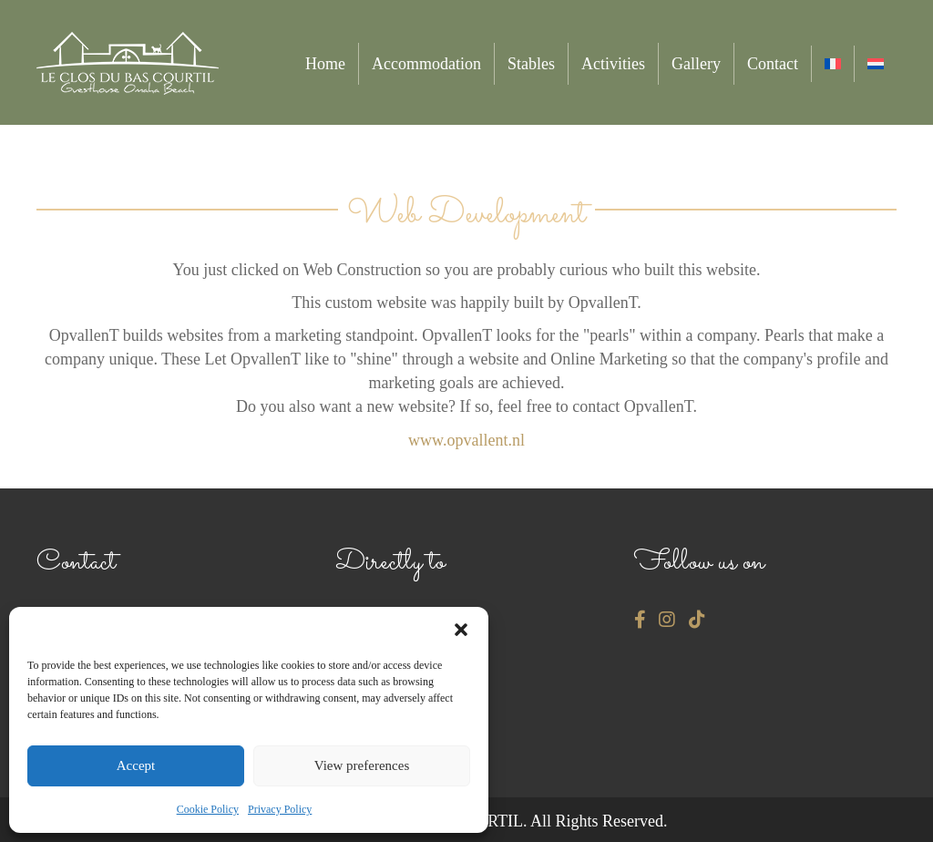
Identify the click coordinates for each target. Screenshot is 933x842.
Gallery (696, 64)
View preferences (361, 765)
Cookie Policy (208, 809)
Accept (136, 765)
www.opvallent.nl (466, 440)
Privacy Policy (280, 809)
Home (325, 64)
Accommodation (426, 64)
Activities (613, 64)
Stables (531, 64)
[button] (461, 630)
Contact (772, 64)
